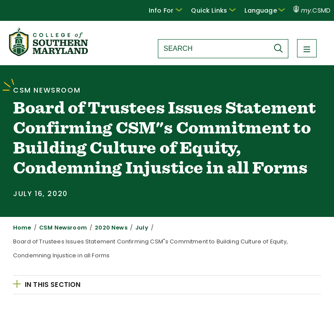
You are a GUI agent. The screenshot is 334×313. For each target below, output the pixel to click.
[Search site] (213, 49)
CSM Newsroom (57, 227)
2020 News (100, 227)
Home (21, 227)
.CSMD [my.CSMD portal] (312, 10)
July (128, 227)
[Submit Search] (280, 48)
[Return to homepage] (49, 53)
